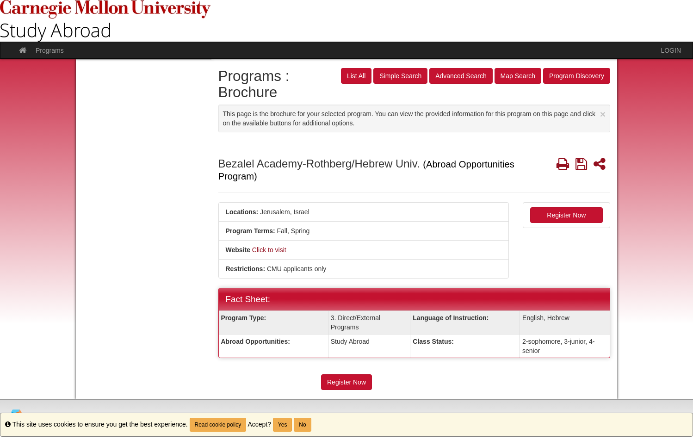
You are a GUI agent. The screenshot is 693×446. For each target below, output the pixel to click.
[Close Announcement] (603, 114)
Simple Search (400, 76)
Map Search (518, 76)
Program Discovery (576, 76)
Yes (282, 424)
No (302, 424)
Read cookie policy (218, 424)
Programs (50, 50)
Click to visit (269, 250)
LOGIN (671, 50)
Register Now (566, 215)
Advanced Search (461, 76)
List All (356, 76)
